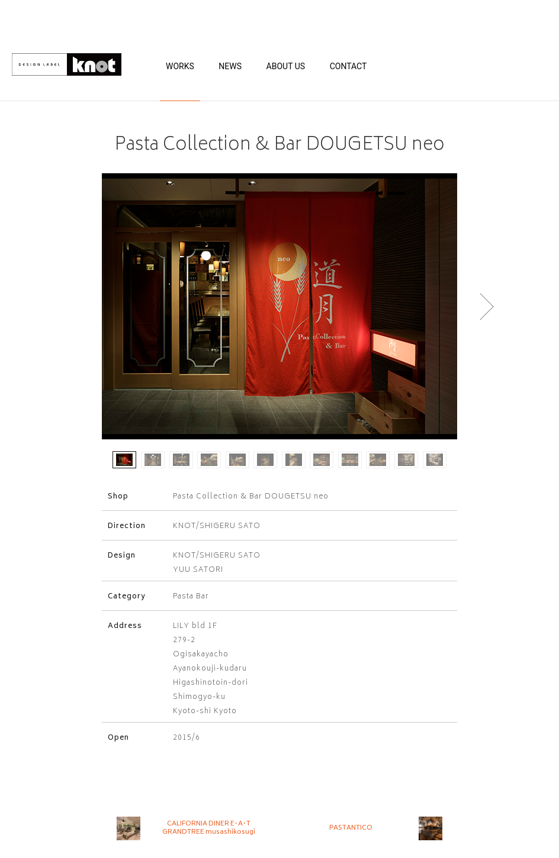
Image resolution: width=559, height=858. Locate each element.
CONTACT (348, 66)
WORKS (180, 66)
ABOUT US (286, 66)
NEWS (230, 66)
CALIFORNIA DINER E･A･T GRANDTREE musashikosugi (208, 828)
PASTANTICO (350, 828)
